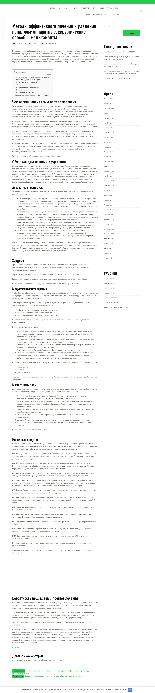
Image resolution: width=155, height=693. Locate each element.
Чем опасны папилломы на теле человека (32, 77)
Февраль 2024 (109, 215)
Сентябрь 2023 (109, 234)
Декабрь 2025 (109, 118)
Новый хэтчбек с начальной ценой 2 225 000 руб (121, 52)
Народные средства (26, 92)
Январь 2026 (108, 113)
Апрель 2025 (108, 152)
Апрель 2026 (108, 99)
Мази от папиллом (26, 90)
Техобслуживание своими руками (106, 8)
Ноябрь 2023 (108, 224)
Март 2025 (107, 157)
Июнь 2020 (108, 248)
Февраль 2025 (109, 161)
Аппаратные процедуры (28, 82)
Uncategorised (109, 278)
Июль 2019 (108, 258)
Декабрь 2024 (109, 171)
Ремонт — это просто (81, 8)
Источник (16, 647)
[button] (47, 73)
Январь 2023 (108, 243)
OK (130, 690)
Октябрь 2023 (109, 229)
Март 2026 (107, 104)
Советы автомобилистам (96, 14)
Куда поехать (114, 14)
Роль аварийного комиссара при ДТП (117, 78)
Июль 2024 (108, 190)
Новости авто (64, 8)
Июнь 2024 (108, 195)
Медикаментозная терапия (29, 87)
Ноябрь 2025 (108, 123)
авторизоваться (56, 660)
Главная (53, 8)
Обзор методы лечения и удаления (29, 80)
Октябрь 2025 (109, 128)
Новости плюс (109, 293)
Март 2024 (107, 210)
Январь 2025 (108, 166)
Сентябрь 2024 (109, 186)
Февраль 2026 (109, 108)
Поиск (106, 27)
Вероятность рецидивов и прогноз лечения (32, 95)
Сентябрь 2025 (109, 133)
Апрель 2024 (108, 205)
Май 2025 (107, 147)
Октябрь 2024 (109, 181)
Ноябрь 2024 (108, 176)
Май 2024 (107, 200)
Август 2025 (108, 137)
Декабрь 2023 (109, 219)
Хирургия (22, 85)
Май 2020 (107, 253)
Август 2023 (108, 239)
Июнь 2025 (108, 142)
